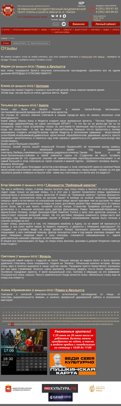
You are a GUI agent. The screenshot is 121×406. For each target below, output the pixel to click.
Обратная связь (62, 32)
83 (15, 318)
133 (48, 321)
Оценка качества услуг (39, 43)
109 (93, 318)
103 (75, 318)
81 (9, 318)
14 (43, 312)
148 (93, 321)
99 (64, 318)
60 (64, 315)
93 (46, 318)
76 (112, 315)
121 (12, 321)
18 (55, 312)
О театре (5, 30)
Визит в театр (81, 30)
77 (115, 315)
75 (109, 315)
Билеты (116, 30)
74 (106, 315)
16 (49, 312)
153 (108, 321)
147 (90, 321)
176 (66, 324)
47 (24, 315)
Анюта (44, 105)
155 (114, 321)
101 (69, 318)
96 (55, 318)
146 (87, 321)
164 (30, 324)
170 (48, 324)
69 (91, 315)
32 (97, 312)
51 (36, 315)
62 (70, 315)
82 (12, 318)
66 (82, 315)
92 (43, 318)
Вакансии (79, 24)
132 (45, 321)
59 (61, 315)
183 (87, 324)
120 (9, 321)
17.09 (9, 350)
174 (60, 324)
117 (117, 318)
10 (30, 312)
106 (84, 318)
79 (3, 318)
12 (36, 312)
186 (96, 324)
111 (99, 318)
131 (42, 321)
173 (57, 324)
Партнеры (95, 30)
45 (18, 315)
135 (54, 321)
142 (75, 321)
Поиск (55, 24)
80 (6, 318)
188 (102, 324)
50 (33, 315)
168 (42, 324)
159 (15, 324)
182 (84, 324)
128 (33, 321)
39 (118, 312)
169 (45, 324)
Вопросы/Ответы (20, 43)
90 (36, 318)
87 (27, 318)
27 (82, 312)
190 (108, 324)
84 (18, 318)
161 (21, 324)
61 (67, 315)
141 (72, 321)
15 (46, 312)
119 (6, 321)
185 (93, 324)
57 (55, 315)
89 (33, 318)
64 (76, 315)
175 (63, 324)
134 (51, 321)
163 (27, 324)
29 (88, 312)
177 (69, 324)
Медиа (106, 30)
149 (96, 321)
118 (3, 321)
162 (24, 324)
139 (66, 321)
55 (49, 315)
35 (106, 312)
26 (79, 312)
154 (111, 321)
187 (99, 324)
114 (108, 318)
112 (102, 318)
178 (72, 324)
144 (81, 321)
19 (58, 312)
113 (105, 318)
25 (76, 312)
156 (117, 321)
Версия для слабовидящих (64, 24)
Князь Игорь (6, 361)
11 (33, 312)
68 (88, 315)
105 (81, 318)
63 (73, 315)
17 (52, 312)
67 (85, 315)
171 (51, 324)
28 (85, 312)
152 (105, 321)
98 (61, 318)
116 (114, 318)
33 (100, 312)
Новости (67, 30)
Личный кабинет (106, 24)
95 (52, 318)
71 (97, 315)
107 (87, 318)
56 (52, 315)
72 (100, 315)
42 (9, 315)
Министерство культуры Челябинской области (33, 6)
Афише (101, 57)
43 (12, 315)
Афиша (44, 30)
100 (66, 318)
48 (27, 315)
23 (70, 312)
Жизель (45, 256)
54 (46, 315)
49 (30, 315)
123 (18, 321)
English (62, 20)
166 (36, 324)
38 (115, 312)
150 (99, 321)
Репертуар (55, 30)
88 (30, 318)
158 (12, 324)
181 (81, 324)
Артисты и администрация (25, 30)
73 (103, 315)
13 (39, 312)
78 (118, 315)
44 (15, 315)
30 (91, 312)
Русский (54, 20)
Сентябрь (8, 354)
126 (27, 321)
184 (90, 324)
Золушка (42, 85)
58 (58, 315)
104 (78, 318)
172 (54, 324)
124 (21, 321)
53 (43, 315)
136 (57, 321)
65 (79, 315)
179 (75, 324)
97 (58, 318)
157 (9, 324)
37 (112, 312)
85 (21, 318)
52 (39, 315)
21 (64, 312)
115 (111, 318)
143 (78, 321)
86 (24, 318)
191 (111, 324)
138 (63, 321)
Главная (4, 38)
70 (94, 315)
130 (39, 321)
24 (73, 312)
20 (61, 312)
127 (30, 321)
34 (103, 312)
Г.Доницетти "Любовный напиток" (71, 185)
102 (72, 318)
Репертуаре (86, 57)
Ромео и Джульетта (50, 66)
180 (78, 324)
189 (105, 324)
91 (39, 318)
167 (39, 324)
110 (96, 318)
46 (21, 315)
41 (6, 315)
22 (67, 312)
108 (90, 318)
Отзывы (6, 43)
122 (15, 321)
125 (24, 321)
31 (94, 312)
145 (84, 321)
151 (102, 321)
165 (33, 324)
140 (69, 321)
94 (49, 318)
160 (18, 324)
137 (60, 321)
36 (109, 312)
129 (36, 321)
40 (3, 315)
